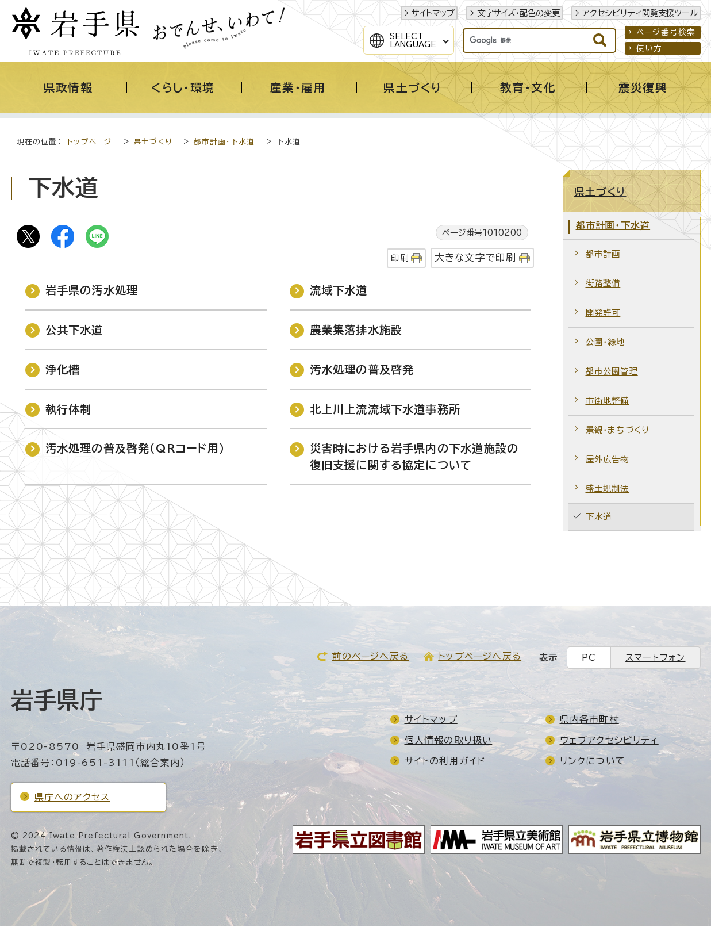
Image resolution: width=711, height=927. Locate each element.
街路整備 (603, 283)
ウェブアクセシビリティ (609, 740)
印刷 (399, 258)
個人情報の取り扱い (449, 740)
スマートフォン (655, 658)
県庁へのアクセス (72, 797)
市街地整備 (607, 401)
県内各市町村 (589, 720)
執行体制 (68, 409)
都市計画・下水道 (224, 142)
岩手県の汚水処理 (92, 290)
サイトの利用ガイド (445, 761)
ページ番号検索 (665, 32)
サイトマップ (433, 13)
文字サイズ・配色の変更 (518, 13)
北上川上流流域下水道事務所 (385, 409)
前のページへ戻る (370, 656)
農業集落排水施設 (356, 330)
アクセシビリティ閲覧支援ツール (640, 13)
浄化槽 (62, 370)
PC (589, 658)
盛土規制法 (607, 489)
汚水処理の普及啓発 (362, 370)
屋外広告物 (607, 459)
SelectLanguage (413, 40)
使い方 (649, 48)
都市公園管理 (612, 371)
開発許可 (603, 313)
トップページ (89, 142)
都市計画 (603, 254)
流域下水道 (339, 290)
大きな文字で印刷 (476, 258)
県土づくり (152, 142)
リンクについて (592, 761)
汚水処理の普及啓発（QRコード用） (135, 448)
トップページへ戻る (479, 656)
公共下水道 (74, 330)
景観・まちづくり (618, 430)
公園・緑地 (605, 342)
